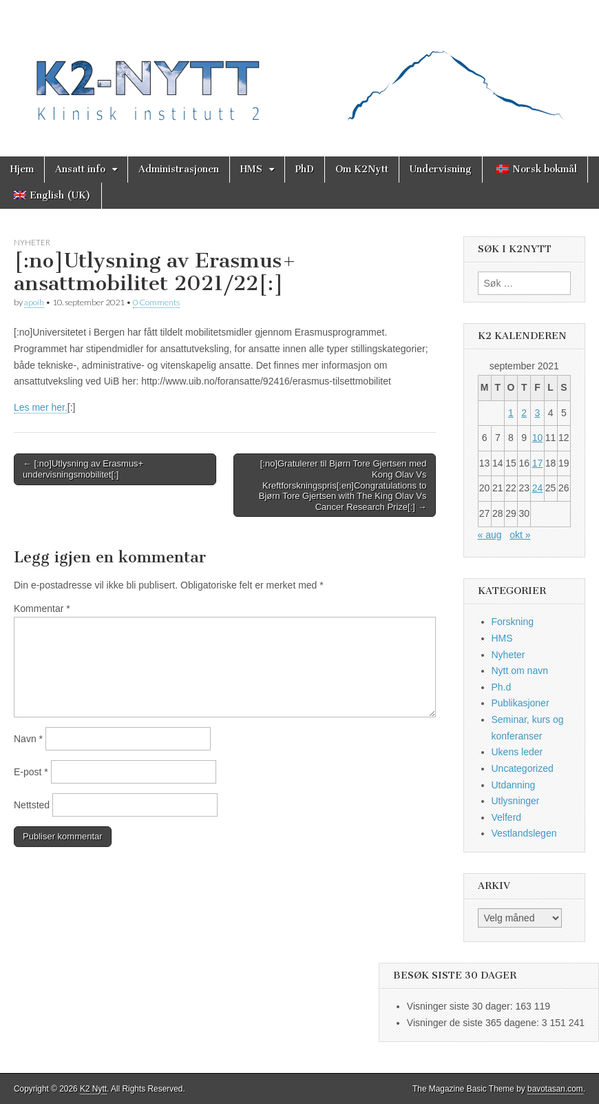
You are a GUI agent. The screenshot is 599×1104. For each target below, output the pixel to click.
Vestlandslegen (524, 833)
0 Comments (156, 302)
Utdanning (514, 784)
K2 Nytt (93, 1089)
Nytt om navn (520, 670)
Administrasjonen (178, 169)
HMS (251, 169)
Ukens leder (517, 751)
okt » (519, 534)
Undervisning (441, 169)
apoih (34, 302)
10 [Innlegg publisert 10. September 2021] (537, 437)
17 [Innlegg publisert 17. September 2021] (537, 463)
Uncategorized (523, 768)
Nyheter (32, 242)
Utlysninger (516, 800)
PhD (304, 169)
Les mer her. (40, 407)
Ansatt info (80, 169)
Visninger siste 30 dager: (461, 1006)
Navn (28, 738)
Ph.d (502, 687)
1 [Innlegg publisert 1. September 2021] (511, 412)
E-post (31, 771)
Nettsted (32, 804)
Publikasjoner (520, 702)
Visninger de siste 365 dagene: (474, 1022)
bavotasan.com (555, 1089)
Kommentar (42, 608)
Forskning (513, 621)
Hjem (22, 169)
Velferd (507, 817)
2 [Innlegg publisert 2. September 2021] (524, 412)
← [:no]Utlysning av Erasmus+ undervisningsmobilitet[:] (83, 469)
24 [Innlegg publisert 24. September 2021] (537, 487)
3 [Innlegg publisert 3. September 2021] (537, 412)
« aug (490, 534)
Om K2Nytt (361, 169)
